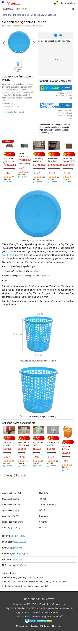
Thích (4, 26)
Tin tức (42, 499)
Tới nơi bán (65, 88)
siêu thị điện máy (10, 255)
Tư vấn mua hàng (47, 504)
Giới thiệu (43, 493)
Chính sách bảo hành (11, 493)
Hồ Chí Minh (50, 33)
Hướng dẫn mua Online (12, 522)
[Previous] (4, 42)
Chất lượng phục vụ (11, 527)
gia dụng (48, 248)
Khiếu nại (43, 516)
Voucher (43, 522)
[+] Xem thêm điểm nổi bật (13, 112)
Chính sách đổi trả (10, 499)
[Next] (33, 42)
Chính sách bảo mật (11, 504)
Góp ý (42, 510)
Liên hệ (42, 527)
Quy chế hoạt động (10, 510)
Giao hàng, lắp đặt (10, 516)
